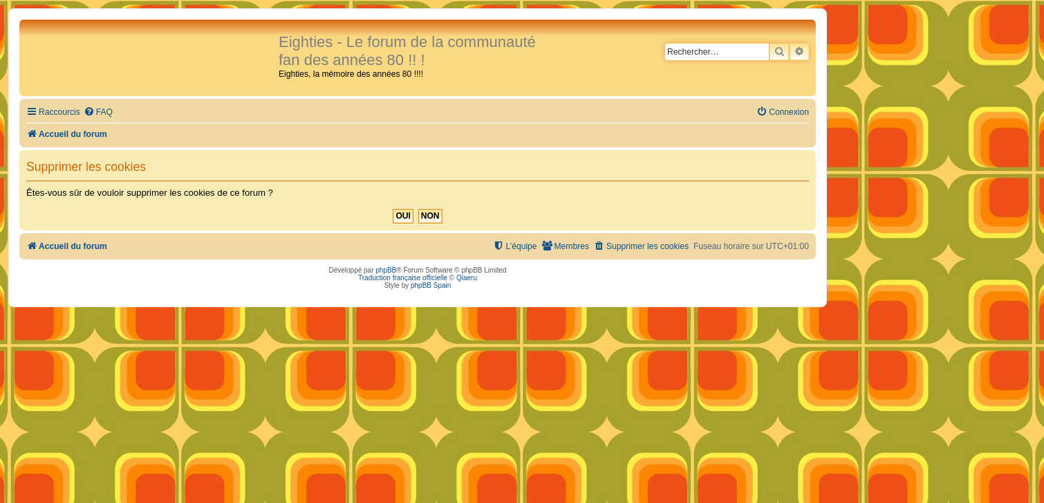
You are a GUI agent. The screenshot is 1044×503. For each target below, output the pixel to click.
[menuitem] (98, 112)
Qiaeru (466, 278)
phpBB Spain (431, 285)
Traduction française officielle (402, 278)
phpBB (385, 270)
